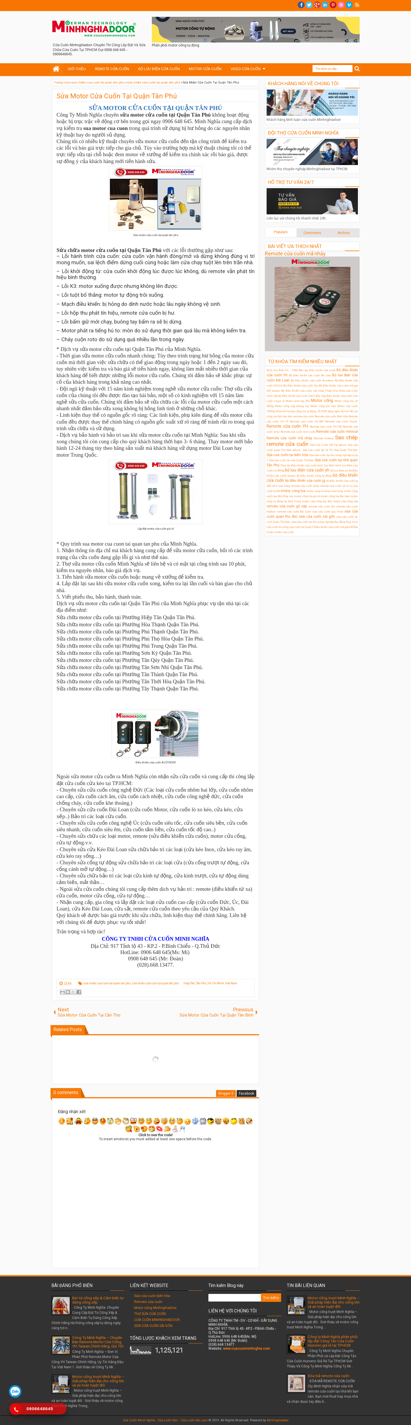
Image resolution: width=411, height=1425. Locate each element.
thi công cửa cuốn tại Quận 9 (296, 526)
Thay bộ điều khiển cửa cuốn (298, 465)
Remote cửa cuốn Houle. (341, 421)
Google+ (317, 4)
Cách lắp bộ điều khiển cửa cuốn (287, 395)
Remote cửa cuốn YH (287, 426)
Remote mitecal (324, 438)
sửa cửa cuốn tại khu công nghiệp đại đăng (318, 521)
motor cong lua (293, 491)
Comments (312, 233)
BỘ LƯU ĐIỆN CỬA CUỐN (159, 69)
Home (56, 69)
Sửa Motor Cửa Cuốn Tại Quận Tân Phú (117, 96)
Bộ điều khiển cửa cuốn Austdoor (312, 380)
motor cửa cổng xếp (345, 501)
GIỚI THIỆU (77, 69)
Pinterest (333, 4)
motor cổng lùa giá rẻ (307, 496)
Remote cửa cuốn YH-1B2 (326, 426)
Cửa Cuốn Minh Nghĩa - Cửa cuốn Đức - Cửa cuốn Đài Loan (165, 1420)
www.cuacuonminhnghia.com (246, 1349)
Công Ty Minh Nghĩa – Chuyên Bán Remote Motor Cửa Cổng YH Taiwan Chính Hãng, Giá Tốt (98, 1341)
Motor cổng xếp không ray (292, 406)
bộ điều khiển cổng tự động (314, 475)
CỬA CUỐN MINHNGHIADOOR (157, 1320)
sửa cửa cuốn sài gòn (317, 517)
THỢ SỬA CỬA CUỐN (150, 1314)
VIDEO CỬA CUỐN (246, 69)
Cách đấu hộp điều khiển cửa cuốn (330, 395)
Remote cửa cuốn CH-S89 (307, 421)
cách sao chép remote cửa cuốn (292, 485)
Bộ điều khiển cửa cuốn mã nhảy (302, 390)
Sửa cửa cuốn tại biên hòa (287, 455)
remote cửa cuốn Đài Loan (294, 511)
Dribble (341, 4)
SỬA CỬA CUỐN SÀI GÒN (153, 1326)
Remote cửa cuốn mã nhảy (295, 254)
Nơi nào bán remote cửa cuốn (296, 416)
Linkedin (325, 4)
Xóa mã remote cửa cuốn (328, 1376)
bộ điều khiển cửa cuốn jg (305, 481)
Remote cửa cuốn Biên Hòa (331, 416)
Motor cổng (322, 400)
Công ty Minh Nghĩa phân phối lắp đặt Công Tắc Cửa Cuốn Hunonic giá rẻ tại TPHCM (333, 1341)
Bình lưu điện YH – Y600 (282, 370)
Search (357, 69)
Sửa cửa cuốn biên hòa (152, 1296)
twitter (309, 4)
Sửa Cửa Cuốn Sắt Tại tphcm (328, 444)
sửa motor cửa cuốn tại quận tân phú (155, 983)
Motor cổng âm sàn (323, 406)
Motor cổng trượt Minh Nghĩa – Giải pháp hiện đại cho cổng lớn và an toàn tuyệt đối (98, 1381)
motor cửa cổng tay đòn (317, 501)
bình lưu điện (326, 465)
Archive (344, 233)
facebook (301, 4)
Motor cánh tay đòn (297, 401)
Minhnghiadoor (278, 1420)
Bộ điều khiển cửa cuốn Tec (300, 385)
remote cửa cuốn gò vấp (287, 506)
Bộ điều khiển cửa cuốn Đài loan (310, 375)
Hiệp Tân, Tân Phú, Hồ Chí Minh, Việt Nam (210, 983)
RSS (357, 4)
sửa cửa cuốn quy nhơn (327, 511)
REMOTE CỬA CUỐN (112, 69)
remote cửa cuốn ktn (321, 506)
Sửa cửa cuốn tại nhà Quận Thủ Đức (291, 460)
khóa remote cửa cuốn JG (329, 485)
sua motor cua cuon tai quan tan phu (107, 983)
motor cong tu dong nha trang (324, 491)
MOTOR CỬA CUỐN (205, 69)
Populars (281, 232)
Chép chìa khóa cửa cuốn (341, 390)
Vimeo (349, 4)
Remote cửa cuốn (148, 1302)
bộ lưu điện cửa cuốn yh (307, 470)
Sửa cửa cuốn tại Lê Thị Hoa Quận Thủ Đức (330, 450)
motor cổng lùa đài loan (335, 496)
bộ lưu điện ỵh (339, 470)
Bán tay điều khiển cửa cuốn (317, 370)
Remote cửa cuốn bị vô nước (298, 431)
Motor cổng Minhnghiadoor (155, 1308)
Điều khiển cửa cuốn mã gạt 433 (333, 526)
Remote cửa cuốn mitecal (337, 432)
